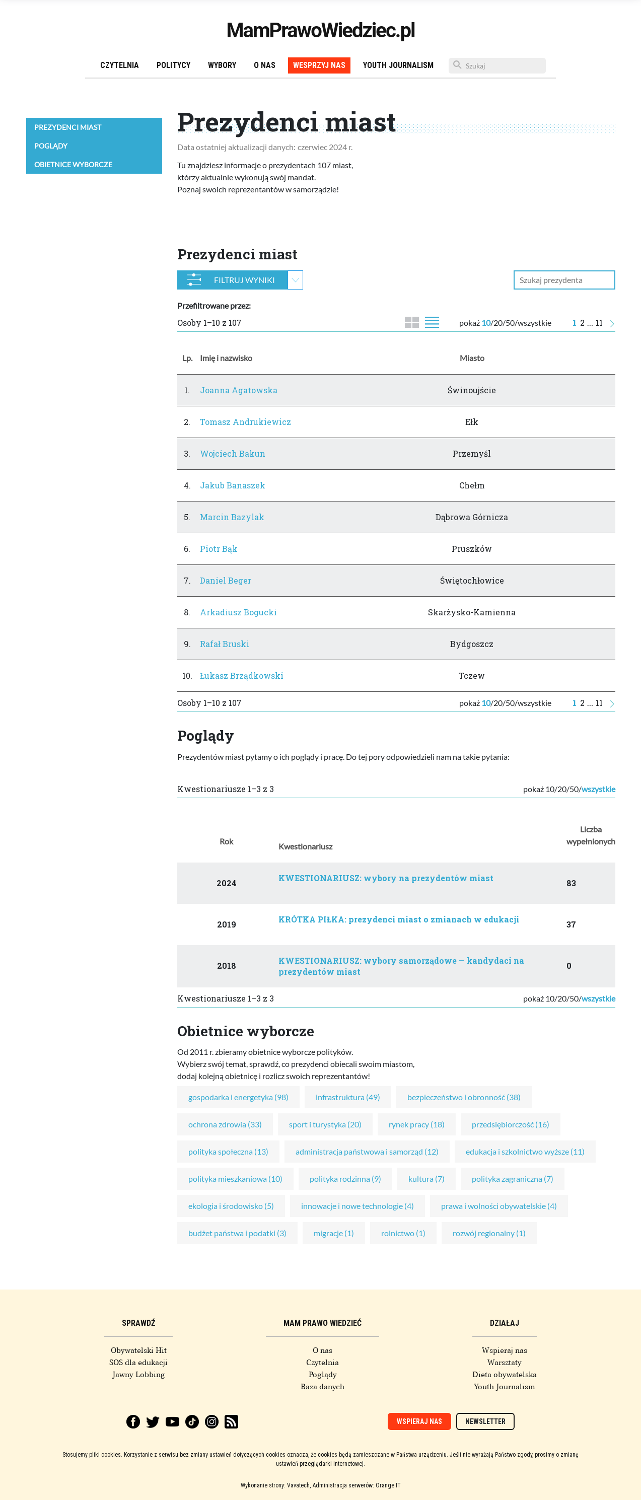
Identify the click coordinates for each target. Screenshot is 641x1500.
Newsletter (485, 1421)
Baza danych (322, 1387)
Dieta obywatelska (504, 1375)
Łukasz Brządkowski (241, 675)
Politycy (173, 65)
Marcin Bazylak (232, 517)
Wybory (222, 65)
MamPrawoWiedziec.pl (321, 30)
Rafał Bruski (224, 643)
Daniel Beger (225, 580)
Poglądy (50, 145)
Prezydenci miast (67, 127)
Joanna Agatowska (238, 390)
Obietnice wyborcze (73, 164)
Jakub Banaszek (232, 485)
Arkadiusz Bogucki (238, 612)
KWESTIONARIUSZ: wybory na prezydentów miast (385, 878)
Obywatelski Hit (139, 1350)
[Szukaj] (497, 66)
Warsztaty (504, 1363)
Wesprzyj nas (319, 65)
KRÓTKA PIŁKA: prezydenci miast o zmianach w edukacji (398, 919)
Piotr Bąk (219, 548)
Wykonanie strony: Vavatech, (276, 1485)
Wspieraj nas (504, 1350)
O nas (264, 65)
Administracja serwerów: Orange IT (357, 1485)
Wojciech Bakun (232, 453)
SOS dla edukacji (138, 1363)
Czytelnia (119, 65)
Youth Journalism (398, 65)
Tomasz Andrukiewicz (245, 421)
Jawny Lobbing (138, 1375)
